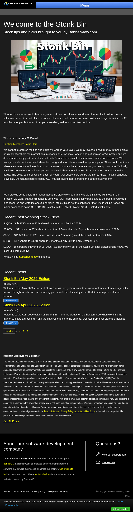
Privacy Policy (38, 491)
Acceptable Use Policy (58, 491)
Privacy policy (12, 505)
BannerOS (8, 463)
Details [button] (120, 501)
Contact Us (108, 462)
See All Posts (11, 421)
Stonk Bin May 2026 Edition (26, 278)
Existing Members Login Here (20, 143)
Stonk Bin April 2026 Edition (26, 305)
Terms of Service (21, 491)
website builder (42, 474)
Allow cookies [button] (120, 509)
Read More (11, 301)
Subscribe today (28, 256)
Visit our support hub (114, 454)
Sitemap (7, 491)
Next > (9, 331)
